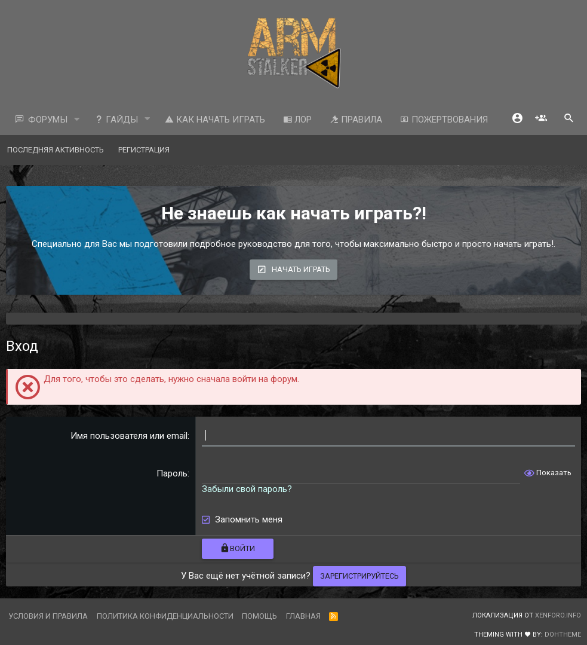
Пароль (172, 473)
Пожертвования (444, 119)
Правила (356, 119)
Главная (303, 616)
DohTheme (563, 634)
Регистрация (144, 149)
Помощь (259, 616)
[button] (77, 120)
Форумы (47, 119)
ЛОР (297, 119)
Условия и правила (48, 616)
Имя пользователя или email (129, 435)
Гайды (116, 119)
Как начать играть (215, 119)
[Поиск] (569, 119)
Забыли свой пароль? (247, 489)
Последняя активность (55, 149)
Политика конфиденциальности (165, 616)
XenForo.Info (558, 615)
